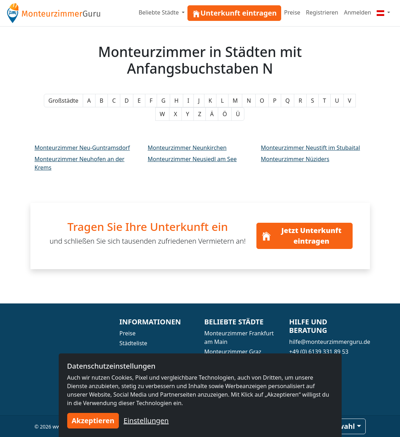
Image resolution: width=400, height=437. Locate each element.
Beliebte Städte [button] (159, 12)
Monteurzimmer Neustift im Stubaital (310, 148)
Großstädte (63, 100)
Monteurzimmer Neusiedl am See (192, 159)
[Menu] (383, 12)
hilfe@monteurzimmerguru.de (329, 342)
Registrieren (322, 12)
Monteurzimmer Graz (232, 352)
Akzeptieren (93, 420)
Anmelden (357, 12)
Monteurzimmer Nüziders (295, 159)
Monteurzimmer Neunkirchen (187, 148)
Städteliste (133, 343)
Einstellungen (146, 420)
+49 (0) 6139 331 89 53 (319, 352)
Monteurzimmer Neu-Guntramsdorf (82, 148)
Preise (292, 12)
